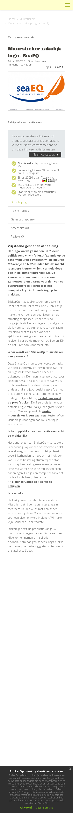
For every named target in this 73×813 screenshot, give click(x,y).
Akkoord (26, 807)
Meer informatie (44, 807)
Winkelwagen (50, 4)
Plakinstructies (20, 211)
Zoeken (58, 4)
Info (41, 4)
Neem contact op (46, 154)
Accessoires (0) (20, 228)
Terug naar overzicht (23, 37)
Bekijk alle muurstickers (25, 122)
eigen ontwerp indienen (34, 517)
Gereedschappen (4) (23, 219)
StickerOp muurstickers (17, 8)
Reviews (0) (17, 236)
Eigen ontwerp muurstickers (34, 186)
